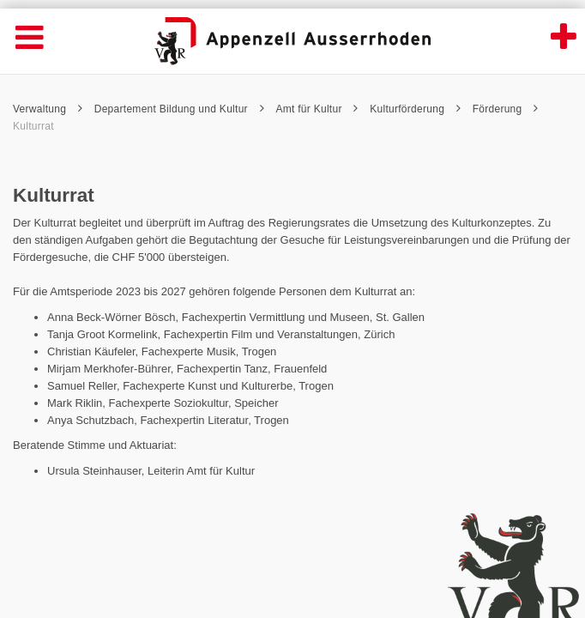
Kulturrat (33, 126)
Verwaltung (47, 109)
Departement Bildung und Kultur (179, 109)
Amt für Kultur (316, 109)
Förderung (506, 109)
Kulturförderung (415, 109)
